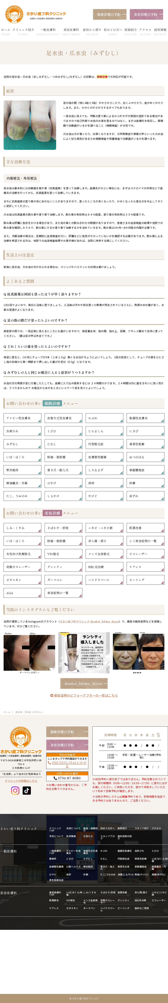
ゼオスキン (13, 580)
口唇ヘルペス (73, 866)
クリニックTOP (55, 829)
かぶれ (92, 418)
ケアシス (135, 567)
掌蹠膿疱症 (137, 470)
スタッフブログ (107, 837)
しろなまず (96, 470)
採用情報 (71, 836)
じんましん (96, 431)
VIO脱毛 (53, 554)
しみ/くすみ (89, 892)
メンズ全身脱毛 (99, 554)
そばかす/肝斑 (108, 892)
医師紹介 (122, 828)
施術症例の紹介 (125, 837)
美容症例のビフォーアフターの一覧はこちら (84, 695)
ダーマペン (55, 580)
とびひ (51, 431)
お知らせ (88, 836)
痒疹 (91, 483)
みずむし (12, 444)
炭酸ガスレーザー (18, 567)
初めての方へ (107, 828)
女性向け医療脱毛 (18, 554)
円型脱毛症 (96, 444)
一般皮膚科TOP (55, 852)
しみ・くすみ (15, 528)
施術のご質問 (142, 908)
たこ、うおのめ (17, 496)
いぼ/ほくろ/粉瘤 (160, 859)
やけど (92, 496)
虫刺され (12, 431)
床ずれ (133, 496)
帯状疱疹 (12, 470)
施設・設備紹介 (90, 829)
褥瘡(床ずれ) (159, 874)
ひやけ (51, 483)
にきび (133, 431)
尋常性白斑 (124, 866)
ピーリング (137, 580)
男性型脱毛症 (56, 880)
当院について (73, 828)
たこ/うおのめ (108, 874)
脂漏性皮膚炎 (138, 418)
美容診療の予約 (146, 14)
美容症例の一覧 (58, 593)
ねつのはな (137, 457)
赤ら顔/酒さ (141, 892)
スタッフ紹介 (142, 828)
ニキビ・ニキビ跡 (100, 528)
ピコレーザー (138, 554)
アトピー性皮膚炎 (18, 418)
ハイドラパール (99, 580)
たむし (51, 444)
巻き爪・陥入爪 (58, 470)
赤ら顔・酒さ (97, 541)
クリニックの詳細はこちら (21, 781)
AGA (9, 593)
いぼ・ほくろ (15, 457)
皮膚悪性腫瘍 (97, 457)
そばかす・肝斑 (58, 528)
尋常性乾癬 (137, 444)
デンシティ (55, 567)
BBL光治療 (96, 567)
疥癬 (132, 483)
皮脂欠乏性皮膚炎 (59, 418)
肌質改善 (135, 528)
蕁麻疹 (52, 858)
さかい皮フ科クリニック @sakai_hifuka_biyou (89, 621)
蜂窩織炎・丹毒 (17, 483)
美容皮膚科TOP (55, 893)
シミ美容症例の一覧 (143, 541)
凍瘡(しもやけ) (126, 874)
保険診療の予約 (109, 14)
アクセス (156, 828)
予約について (56, 836)
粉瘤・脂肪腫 (56, 457)
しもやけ (53, 496)
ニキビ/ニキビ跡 (159, 893)
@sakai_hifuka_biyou (83, 683)
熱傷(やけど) (141, 874)
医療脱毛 (54, 900)
